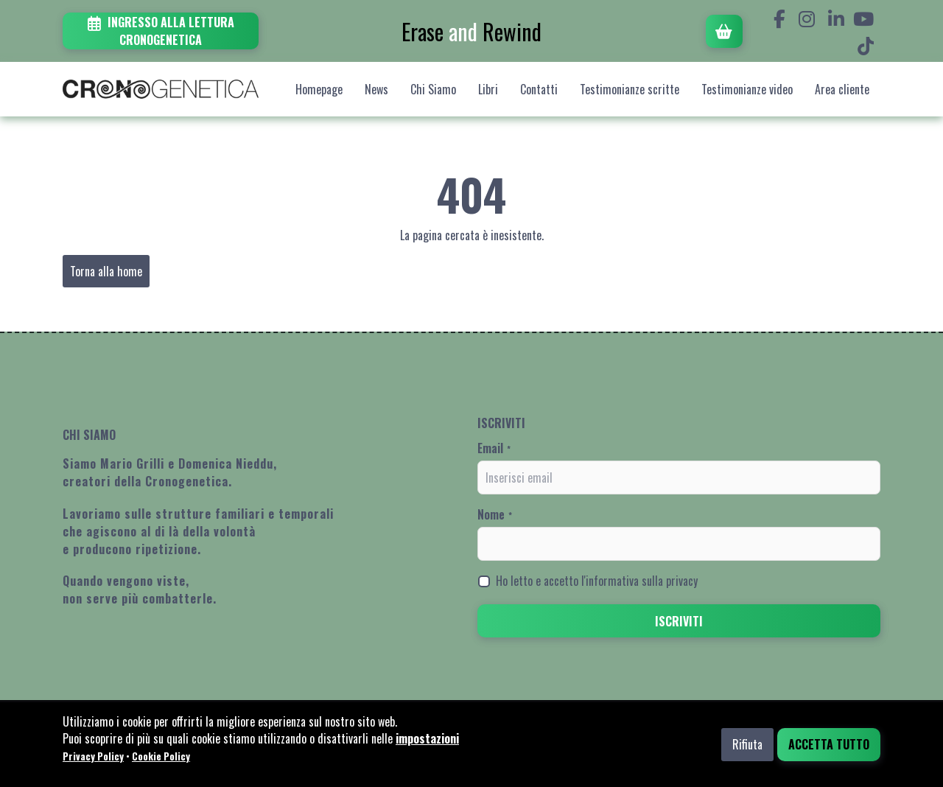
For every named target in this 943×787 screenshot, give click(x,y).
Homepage (319, 89)
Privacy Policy (93, 756)
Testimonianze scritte (629, 89)
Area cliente (842, 89)
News (376, 89)
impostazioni (427, 738)
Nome (494, 514)
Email (494, 448)
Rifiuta (747, 744)
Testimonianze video (747, 89)
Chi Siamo (433, 89)
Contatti (539, 89)
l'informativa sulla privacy (639, 581)
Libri (488, 89)
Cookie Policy (161, 756)
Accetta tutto (828, 744)
